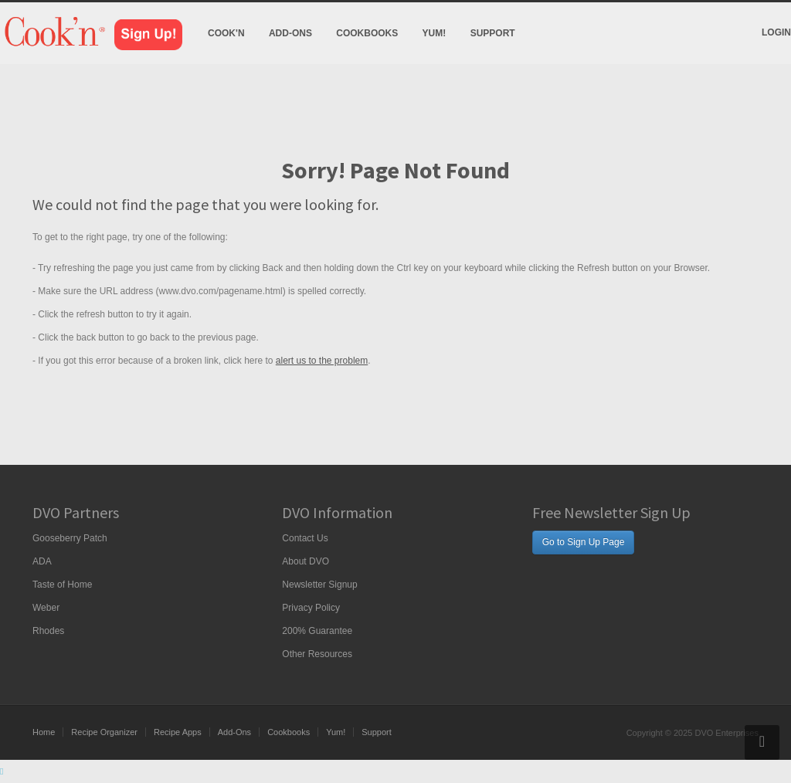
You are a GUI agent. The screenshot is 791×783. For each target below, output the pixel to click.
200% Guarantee (317, 630)
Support (492, 33)
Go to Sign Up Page (583, 542)
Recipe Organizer (104, 732)
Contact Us (305, 538)
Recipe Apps (178, 732)
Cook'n (226, 33)
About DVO (305, 561)
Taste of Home (62, 584)
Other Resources (317, 654)
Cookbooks (367, 33)
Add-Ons (290, 33)
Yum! (434, 33)
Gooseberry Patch (69, 538)
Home (43, 732)
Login (776, 32)
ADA (42, 561)
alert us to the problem (322, 360)
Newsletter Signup (319, 584)
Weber (45, 607)
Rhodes (48, 630)
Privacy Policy (311, 607)
